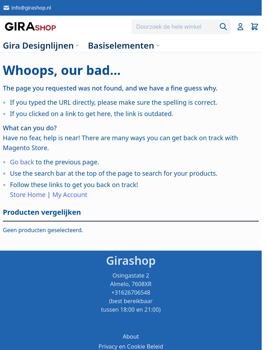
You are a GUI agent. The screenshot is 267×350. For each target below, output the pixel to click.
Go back (22, 162)
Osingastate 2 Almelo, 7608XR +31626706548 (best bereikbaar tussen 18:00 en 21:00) (131, 292)
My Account (70, 194)
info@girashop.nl (27, 7)
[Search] (223, 26)
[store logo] (30, 26)
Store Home (27, 194)
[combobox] (181, 26)
